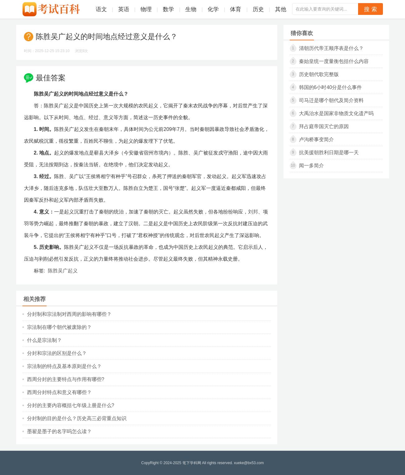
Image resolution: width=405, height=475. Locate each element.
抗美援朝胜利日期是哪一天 (329, 152)
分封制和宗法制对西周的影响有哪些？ (69, 314)
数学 (168, 9)
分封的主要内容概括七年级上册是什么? (70, 405)
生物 (190, 9)
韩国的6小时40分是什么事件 (330, 87)
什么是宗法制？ (44, 340)
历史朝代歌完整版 (319, 74)
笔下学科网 (191, 463)
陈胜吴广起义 (63, 270)
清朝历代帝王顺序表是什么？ (331, 48)
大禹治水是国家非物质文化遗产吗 (336, 113)
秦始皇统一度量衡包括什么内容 (334, 61)
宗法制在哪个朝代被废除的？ (59, 327)
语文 (101, 9)
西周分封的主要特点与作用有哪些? (65, 379)
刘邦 (253, 211)
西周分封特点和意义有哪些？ (59, 392)
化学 (213, 9)
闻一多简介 (311, 165)
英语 (123, 9)
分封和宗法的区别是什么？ (57, 353)
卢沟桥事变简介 (316, 139)
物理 (146, 9)
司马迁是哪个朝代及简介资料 (331, 100)
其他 (280, 9)
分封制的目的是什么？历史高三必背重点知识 (77, 418)
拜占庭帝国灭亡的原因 (324, 126)
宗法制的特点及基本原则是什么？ (64, 366)
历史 (258, 9)
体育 (235, 9)
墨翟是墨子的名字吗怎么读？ (59, 431)
